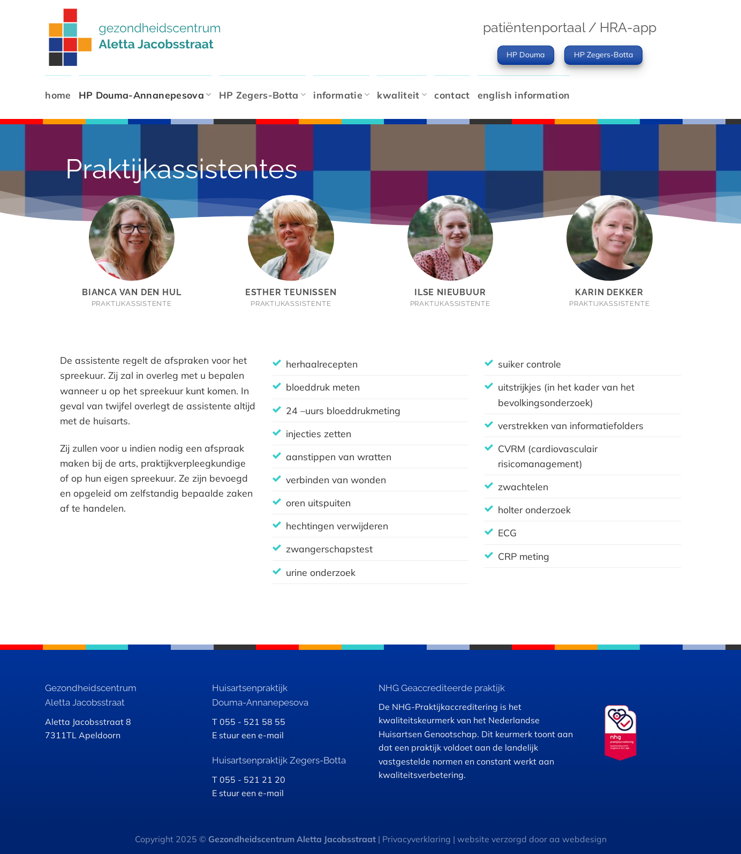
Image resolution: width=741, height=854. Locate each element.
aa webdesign (578, 839)
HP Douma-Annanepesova (145, 95)
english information (524, 95)
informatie (341, 95)
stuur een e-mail (251, 735)
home (58, 95)
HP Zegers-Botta (262, 95)
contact (452, 95)
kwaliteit (402, 95)
